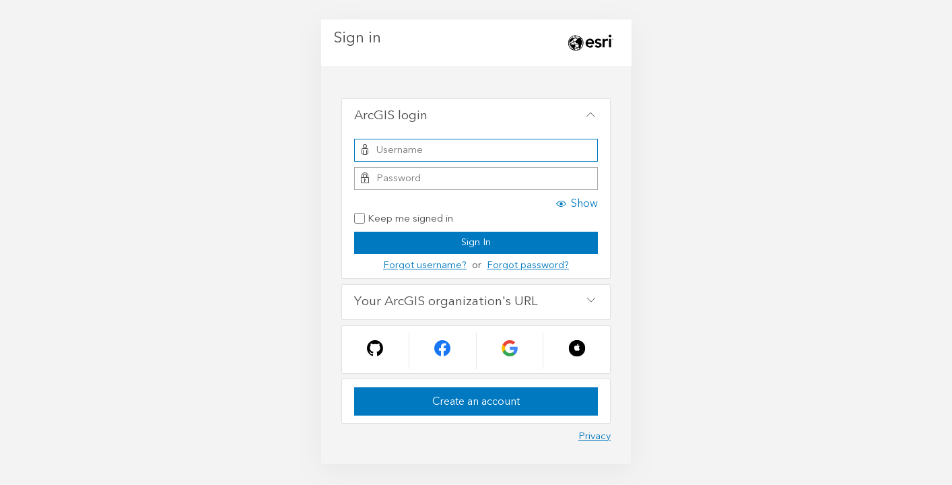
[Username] (475, 150)
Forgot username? (425, 265)
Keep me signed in (403, 219)
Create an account (476, 401)
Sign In (476, 242)
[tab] (476, 116)
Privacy (594, 436)
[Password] (475, 178)
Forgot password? (528, 265)
